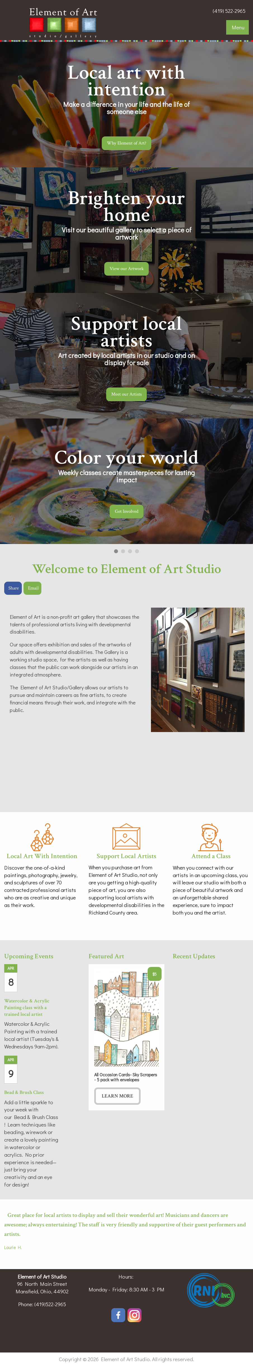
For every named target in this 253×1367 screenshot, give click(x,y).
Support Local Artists (126, 856)
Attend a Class (211, 856)
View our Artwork (126, 269)
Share (13, 588)
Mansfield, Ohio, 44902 (42, 1291)
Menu (238, 27)
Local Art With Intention (42, 856)
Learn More (117, 1096)
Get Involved (126, 511)
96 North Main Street (42, 1283)
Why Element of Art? (126, 143)
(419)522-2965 (50, 1304)
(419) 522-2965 (229, 10)
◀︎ (15, 303)
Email (33, 588)
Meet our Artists (126, 394)
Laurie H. (13, 1247)
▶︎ (242, 303)
